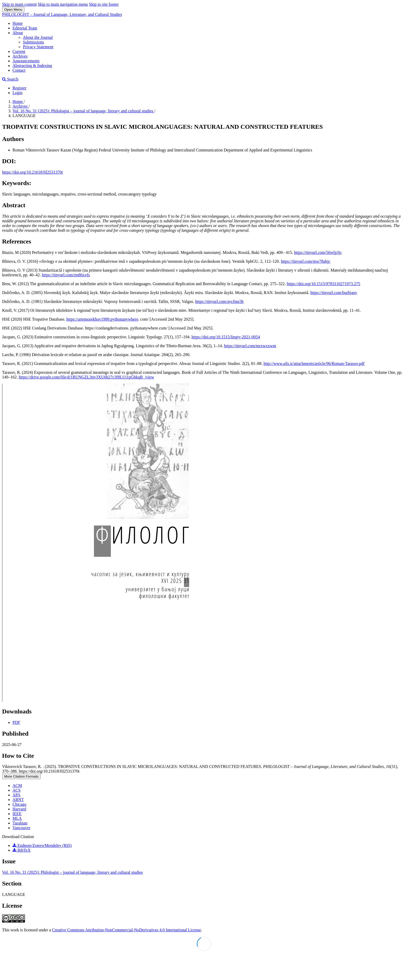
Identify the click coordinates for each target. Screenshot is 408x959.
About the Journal (38, 37)
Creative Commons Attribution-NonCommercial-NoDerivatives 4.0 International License (126, 930)
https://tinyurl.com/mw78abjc (305, 261)
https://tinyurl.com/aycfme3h (219, 301)
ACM (17, 785)
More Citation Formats (21, 776)
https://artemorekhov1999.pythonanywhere (102, 319)
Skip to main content (19, 4)
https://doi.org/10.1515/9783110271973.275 (323, 284)
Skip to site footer (104, 4)
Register (19, 88)
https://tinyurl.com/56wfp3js (318, 252)
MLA (17, 818)
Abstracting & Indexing (32, 65)
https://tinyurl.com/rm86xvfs (66, 275)
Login (17, 92)
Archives (20, 56)
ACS (16, 790)
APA (16, 795)
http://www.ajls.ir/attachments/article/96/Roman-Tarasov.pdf (314, 363)
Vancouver (21, 828)
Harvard (19, 809)
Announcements (26, 61)
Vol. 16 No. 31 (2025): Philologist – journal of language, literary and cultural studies (83, 111)
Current (18, 51)
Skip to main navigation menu (63, 4)
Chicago (19, 804)
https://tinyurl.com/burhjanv (333, 292)
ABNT (18, 799)
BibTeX (21, 850)
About (17, 32)
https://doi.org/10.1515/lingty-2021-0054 (226, 337)
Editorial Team (24, 28)
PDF (16, 722)
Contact (19, 70)
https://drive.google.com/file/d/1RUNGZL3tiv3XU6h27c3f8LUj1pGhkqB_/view (86, 377)
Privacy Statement (38, 47)
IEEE (17, 813)
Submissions (33, 42)
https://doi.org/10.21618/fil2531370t (32, 172)
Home (17, 23)
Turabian (19, 823)
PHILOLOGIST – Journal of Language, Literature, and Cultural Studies (62, 14)
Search (10, 79)
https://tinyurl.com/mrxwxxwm (250, 346)
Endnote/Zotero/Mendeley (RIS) (42, 845)
